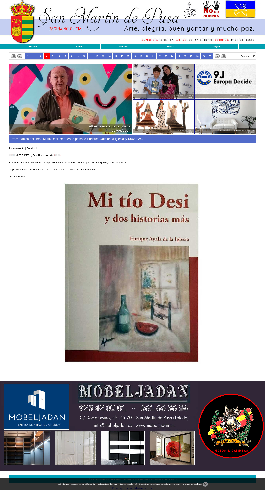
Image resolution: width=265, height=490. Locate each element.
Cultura (78, 46)
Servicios (170, 46)
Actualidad (32, 46)
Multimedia (124, 46)
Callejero (216, 46)
